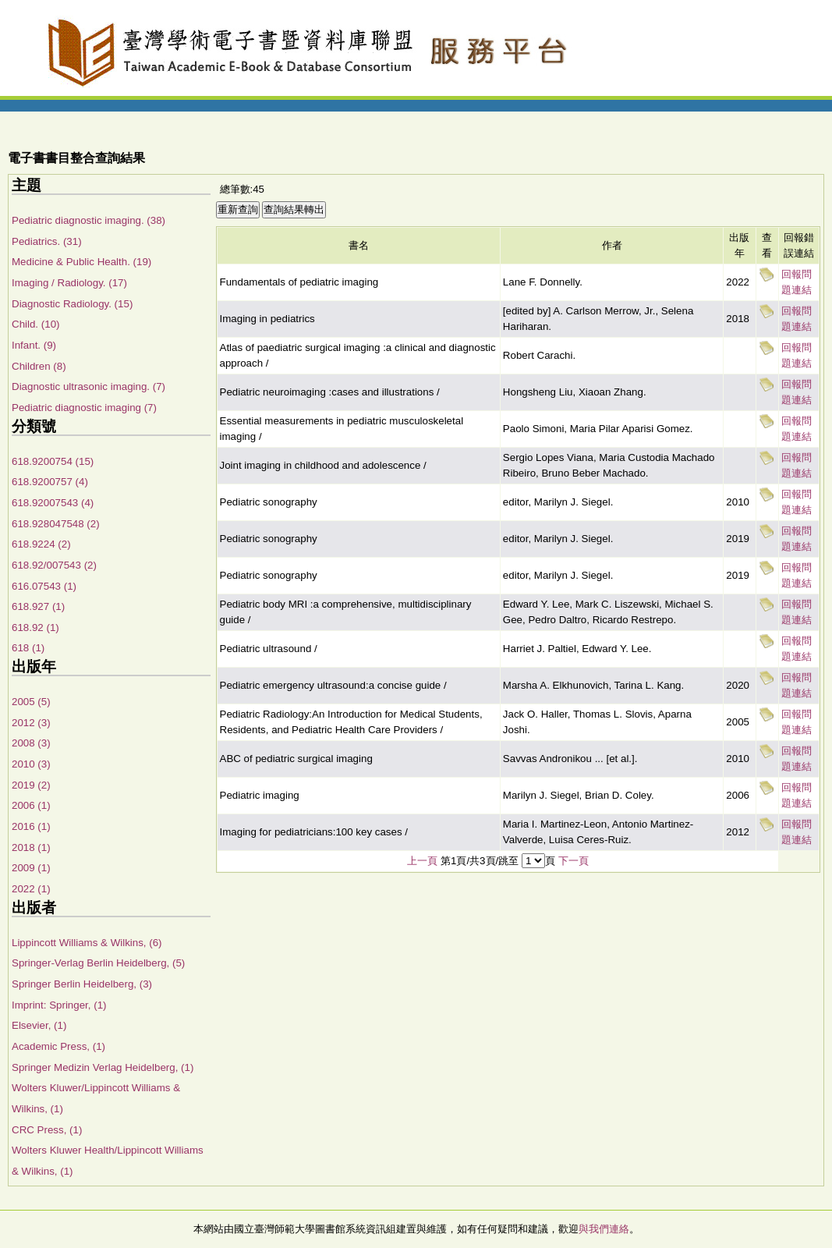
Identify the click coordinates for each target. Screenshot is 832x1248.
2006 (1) (31, 805)
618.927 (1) (38, 606)
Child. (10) (35, 324)
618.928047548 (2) (56, 524)
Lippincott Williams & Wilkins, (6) (87, 942)
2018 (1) (31, 847)
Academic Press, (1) (58, 1046)
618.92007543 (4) (53, 503)
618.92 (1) (35, 627)
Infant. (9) (34, 345)
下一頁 (573, 861)
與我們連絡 (604, 1229)
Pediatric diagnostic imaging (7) (84, 407)
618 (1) (28, 648)
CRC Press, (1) (47, 1130)
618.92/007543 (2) (54, 565)
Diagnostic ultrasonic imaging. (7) (88, 386)
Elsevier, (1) (39, 1025)
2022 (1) (31, 889)
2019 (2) (31, 785)
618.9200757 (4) (50, 482)
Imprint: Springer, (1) (59, 1005)
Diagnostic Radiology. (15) (72, 304)
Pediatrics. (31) (47, 241)
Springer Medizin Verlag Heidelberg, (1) (102, 1067)
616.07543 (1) (44, 586)
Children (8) (39, 366)
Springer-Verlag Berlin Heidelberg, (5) (98, 963)
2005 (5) (31, 701)
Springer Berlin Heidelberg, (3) (82, 984)
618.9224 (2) (41, 544)
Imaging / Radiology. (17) (69, 283)
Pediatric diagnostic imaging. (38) (88, 220)
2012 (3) (31, 723)
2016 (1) (31, 826)
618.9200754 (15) (53, 461)
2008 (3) (31, 743)
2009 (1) (31, 868)
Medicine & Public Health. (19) (81, 262)
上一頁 (422, 861)
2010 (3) (31, 764)
